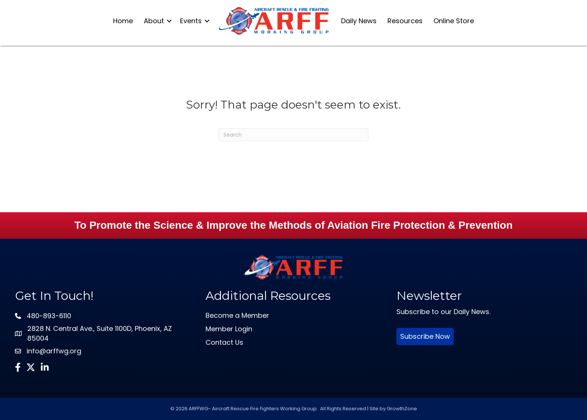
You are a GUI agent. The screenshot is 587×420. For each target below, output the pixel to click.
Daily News (359, 20)
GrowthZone (402, 408)
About (154, 20)
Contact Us (224, 342)
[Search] (293, 134)
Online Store (454, 20)
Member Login (229, 329)
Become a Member (237, 315)
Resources (405, 20)
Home (123, 20)
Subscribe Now (425, 336)
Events (191, 20)
